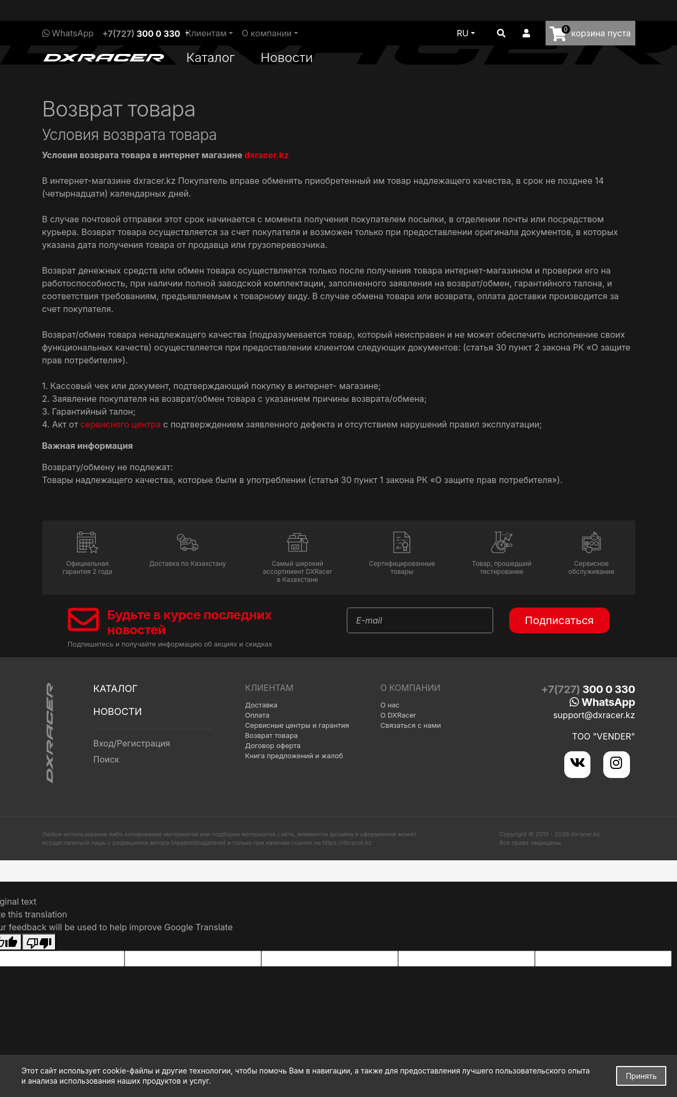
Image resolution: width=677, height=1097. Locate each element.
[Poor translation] (39, 938)
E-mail (369, 620)
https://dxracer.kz (347, 839)
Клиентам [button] (206, 33)
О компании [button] (267, 33)
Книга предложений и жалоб (294, 755)
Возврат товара (271, 735)
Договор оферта (273, 745)
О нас (390, 705)
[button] (501, 33)
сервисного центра (121, 424)
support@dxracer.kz (594, 715)
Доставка (261, 705)
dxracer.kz (266, 155)
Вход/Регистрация (132, 743)
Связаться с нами (410, 725)
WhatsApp (68, 33)
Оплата (257, 715)
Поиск (107, 759)
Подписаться (559, 620)
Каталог (210, 57)
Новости (286, 57)
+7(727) (141, 33)
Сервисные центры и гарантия (297, 725)
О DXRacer (398, 715)
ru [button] (463, 33)
